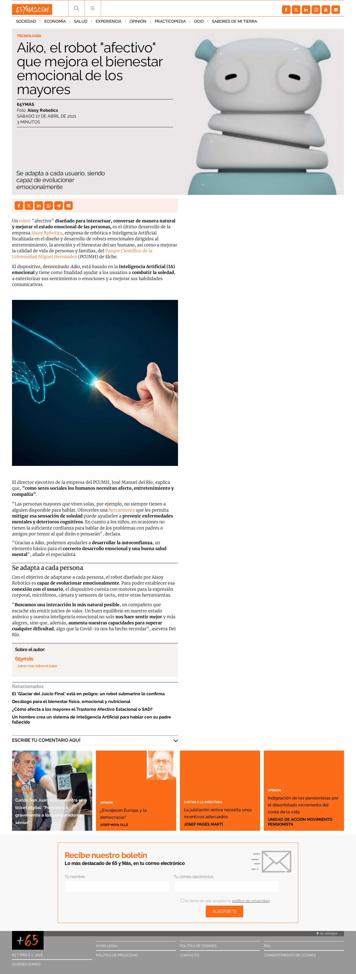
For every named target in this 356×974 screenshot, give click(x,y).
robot (25, 220)
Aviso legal (107, 946)
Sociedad (26, 23)
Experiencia (108, 23)
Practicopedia (170, 23)
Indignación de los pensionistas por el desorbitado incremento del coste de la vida (302, 797)
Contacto (189, 955)
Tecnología (31, 36)
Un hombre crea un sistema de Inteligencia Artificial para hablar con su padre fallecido (91, 719)
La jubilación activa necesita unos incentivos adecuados (219, 809)
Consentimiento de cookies (290, 955)
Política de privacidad (117, 955)
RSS (267, 946)
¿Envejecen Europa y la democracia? (133, 812)
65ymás (25, 105)
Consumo (27, 767)
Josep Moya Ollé (118, 824)
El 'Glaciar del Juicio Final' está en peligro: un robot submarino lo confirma (88, 693)
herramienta (122, 510)
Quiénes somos (26, 964)
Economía (55, 23)
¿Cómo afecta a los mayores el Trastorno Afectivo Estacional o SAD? (82, 709)
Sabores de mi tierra (234, 23)
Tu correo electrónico (193, 876)
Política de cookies (198, 946)
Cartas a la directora (211, 794)
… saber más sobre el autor (36, 666)
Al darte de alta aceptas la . (225, 901)
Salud (80, 23)
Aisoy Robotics (46, 232)
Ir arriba (326, 934)
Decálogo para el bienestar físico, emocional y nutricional (71, 701)
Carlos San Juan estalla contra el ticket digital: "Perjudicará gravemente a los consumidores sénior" (46, 799)
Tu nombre (75, 876)
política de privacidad (251, 901)
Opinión (138, 23)
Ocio (199, 23)
